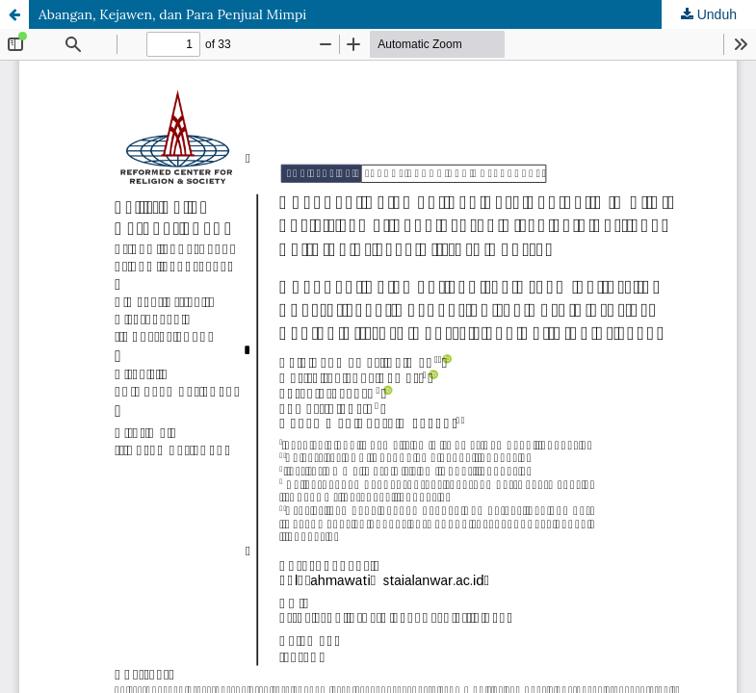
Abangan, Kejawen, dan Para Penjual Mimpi (172, 14)
